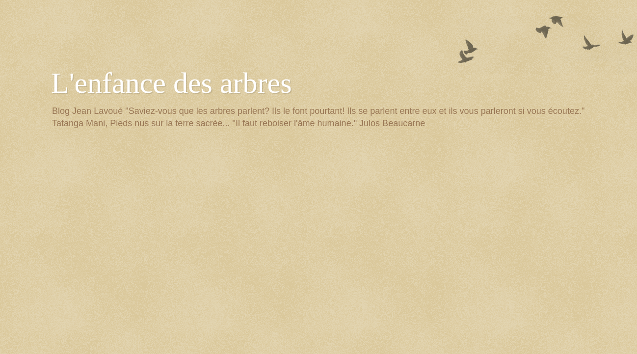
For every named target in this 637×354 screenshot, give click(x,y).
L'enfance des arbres (171, 83)
